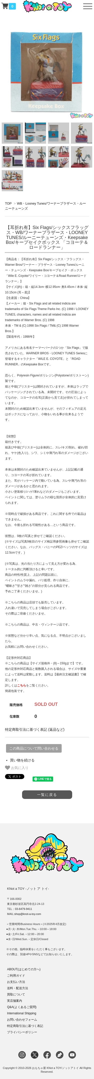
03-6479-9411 (23, 908)
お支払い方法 (16, 982)
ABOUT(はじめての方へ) (23, 969)
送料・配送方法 (17, 988)
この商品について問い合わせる (33, 748)
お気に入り (17, 767)
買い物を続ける (22, 760)
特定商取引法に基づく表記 (25, 1026)
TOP (8, 203)
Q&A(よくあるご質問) (21, 1007)
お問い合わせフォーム (22, 1019)
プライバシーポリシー (22, 1032)
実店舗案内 (14, 1001)
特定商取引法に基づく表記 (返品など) (34, 729)
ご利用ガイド (16, 975)
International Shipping (21, 1013)
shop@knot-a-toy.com (27, 913)
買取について (16, 994)
